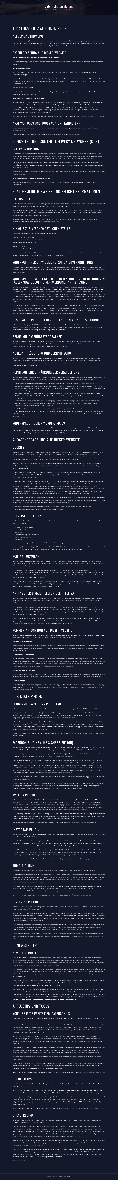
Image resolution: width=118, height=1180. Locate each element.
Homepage (45, 10)
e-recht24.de (21, 1161)
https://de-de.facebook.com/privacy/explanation (56, 773)
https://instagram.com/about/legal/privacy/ (80, 859)
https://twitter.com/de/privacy (77, 810)
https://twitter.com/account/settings (79, 823)
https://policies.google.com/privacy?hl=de (91, 1072)
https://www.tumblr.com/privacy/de (79, 895)
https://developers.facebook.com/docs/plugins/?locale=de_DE (53, 756)
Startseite (55, 10)
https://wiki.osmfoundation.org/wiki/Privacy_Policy (28, 1145)
